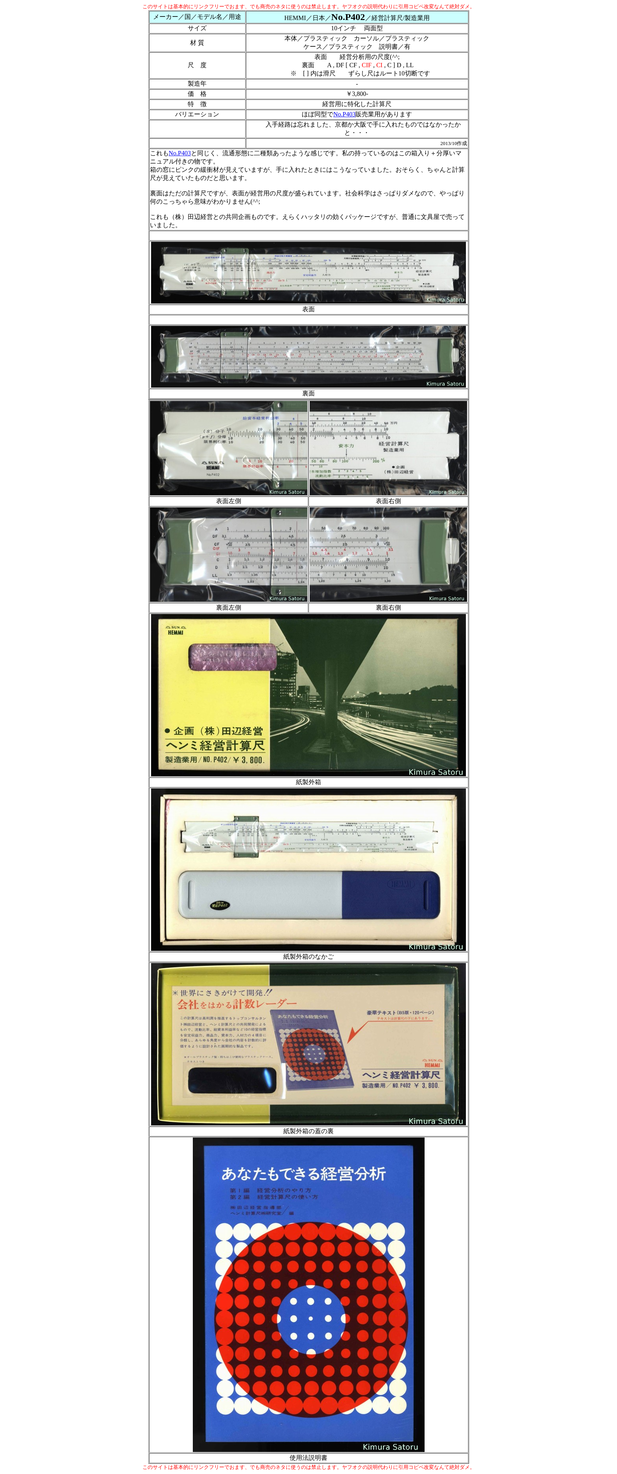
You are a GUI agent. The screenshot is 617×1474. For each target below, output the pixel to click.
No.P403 (344, 114)
